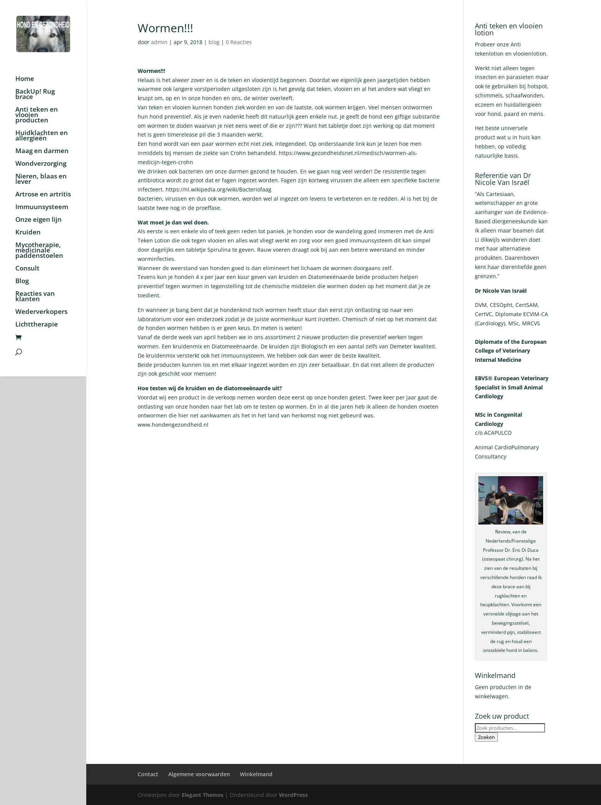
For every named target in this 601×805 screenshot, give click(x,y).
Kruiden (28, 232)
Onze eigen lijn (38, 220)
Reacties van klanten (35, 297)
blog (214, 42)
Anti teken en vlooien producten (36, 115)
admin (159, 42)
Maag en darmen (42, 151)
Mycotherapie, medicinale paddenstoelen (39, 251)
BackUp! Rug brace (35, 95)
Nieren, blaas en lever (41, 179)
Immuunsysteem (41, 207)
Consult (27, 269)
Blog (22, 281)
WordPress (293, 794)
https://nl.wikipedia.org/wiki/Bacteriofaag (218, 189)
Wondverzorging (40, 164)
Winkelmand (256, 774)
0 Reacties (239, 42)
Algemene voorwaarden (199, 774)
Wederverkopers (41, 312)
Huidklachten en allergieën (41, 136)
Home (24, 79)
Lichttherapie (36, 325)
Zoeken (486, 737)
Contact (148, 774)
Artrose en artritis (43, 194)
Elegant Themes (202, 794)
